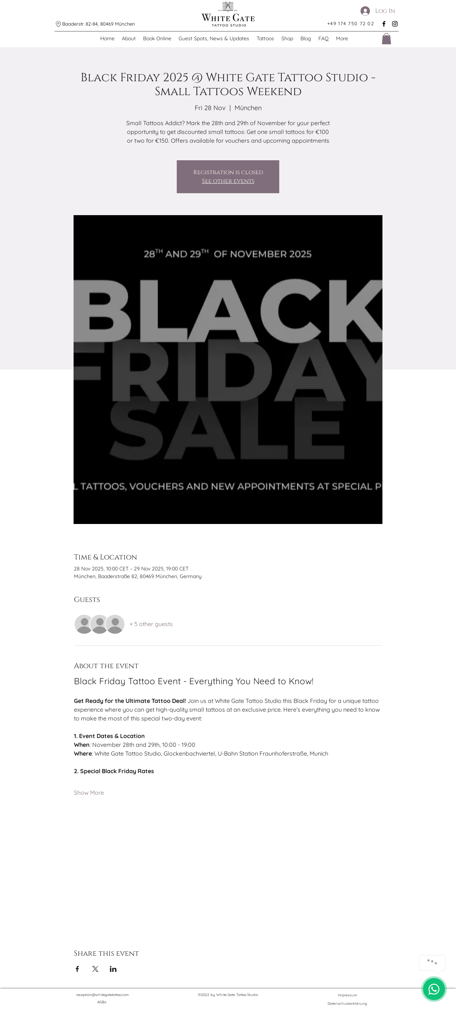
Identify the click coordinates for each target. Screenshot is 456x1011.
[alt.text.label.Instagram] (395, 23)
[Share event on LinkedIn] (113, 969)
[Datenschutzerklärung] (347, 1004)
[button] (386, 38)
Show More (89, 792)
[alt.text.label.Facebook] (384, 23)
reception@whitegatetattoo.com (102, 994)
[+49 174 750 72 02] (351, 23)
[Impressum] (347, 995)
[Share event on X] (95, 969)
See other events (228, 181)
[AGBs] (102, 1002)
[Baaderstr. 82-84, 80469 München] (98, 23)
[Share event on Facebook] (77, 969)
